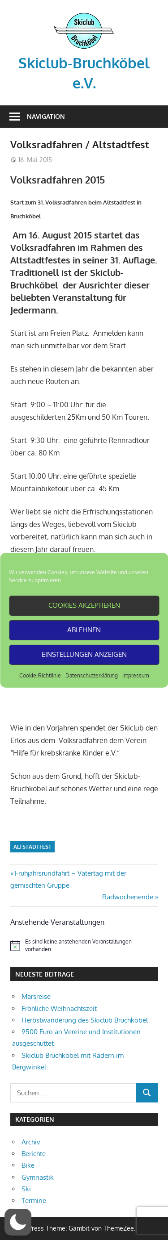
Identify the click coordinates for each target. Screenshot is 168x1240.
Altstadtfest (32, 846)
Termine (34, 1200)
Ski (26, 1189)
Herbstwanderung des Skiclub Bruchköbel (85, 1020)
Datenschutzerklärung (91, 675)
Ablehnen (84, 630)
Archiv (31, 1142)
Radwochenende (127, 897)
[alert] (84, 945)
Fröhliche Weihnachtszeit (59, 1008)
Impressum (135, 675)
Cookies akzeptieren (84, 605)
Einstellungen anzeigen (84, 654)
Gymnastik (38, 1177)
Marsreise (36, 996)
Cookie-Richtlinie (40, 675)
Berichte (34, 1153)
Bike (28, 1165)
